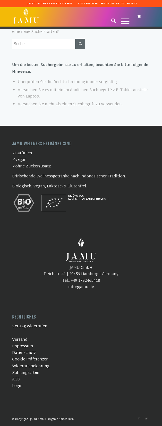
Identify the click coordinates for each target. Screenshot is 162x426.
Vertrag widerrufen (29, 326)
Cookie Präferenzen (30, 359)
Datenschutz (24, 353)
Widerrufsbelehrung (30, 366)
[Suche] (111, 20)
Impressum (22, 346)
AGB (16, 379)
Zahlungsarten (25, 373)
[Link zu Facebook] (139, 418)
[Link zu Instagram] (146, 418)
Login (17, 386)
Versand (19, 339)
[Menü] (122, 20)
